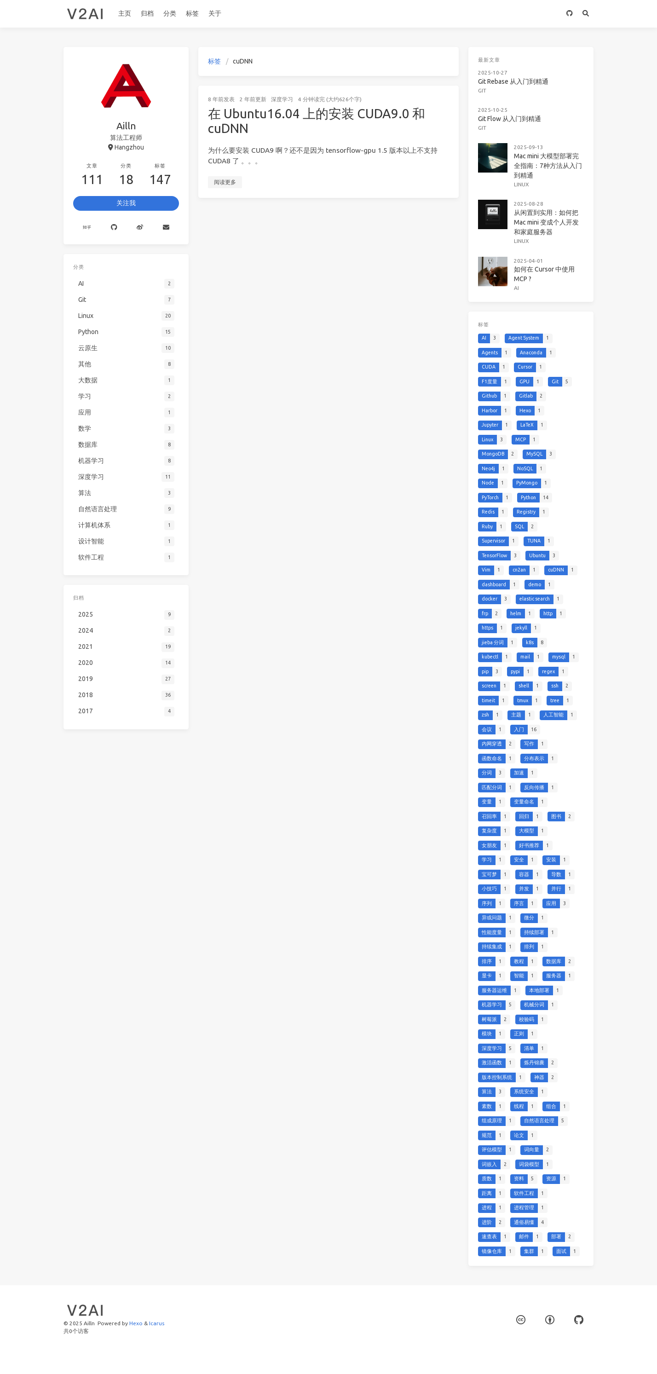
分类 (169, 13)
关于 (214, 13)
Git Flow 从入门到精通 (509, 118)
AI (516, 288)
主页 (124, 13)
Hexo (136, 1323)
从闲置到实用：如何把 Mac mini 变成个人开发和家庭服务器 (546, 222)
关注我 (126, 203)
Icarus (156, 1323)
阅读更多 (225, 182)
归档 (147, 13)
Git (482, 90)
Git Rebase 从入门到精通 (513, 81)
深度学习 (282, 99)
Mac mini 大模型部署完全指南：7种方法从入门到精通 (548, 165)
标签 (192, 13)
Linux (521, 184)
